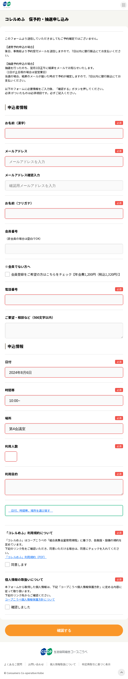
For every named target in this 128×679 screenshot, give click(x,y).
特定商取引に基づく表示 (96, 664)
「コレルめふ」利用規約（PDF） (26, 557)
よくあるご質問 (13, 664)
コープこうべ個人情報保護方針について (30, 599)
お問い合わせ (36, 664)
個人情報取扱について (63, 664)
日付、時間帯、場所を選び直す (30, 510)
